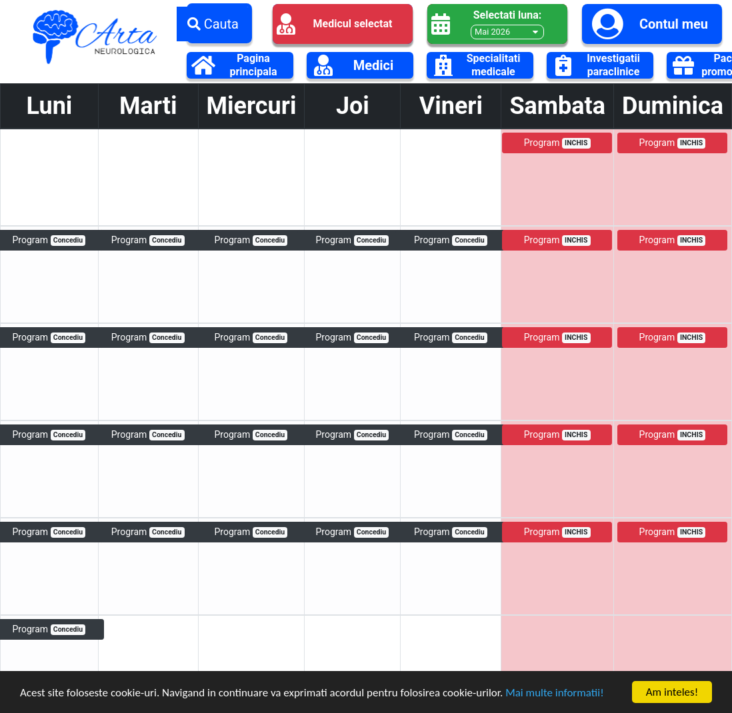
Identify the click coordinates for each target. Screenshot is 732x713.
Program (557, 143)
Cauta (213, 24)
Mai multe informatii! (554, 694)
